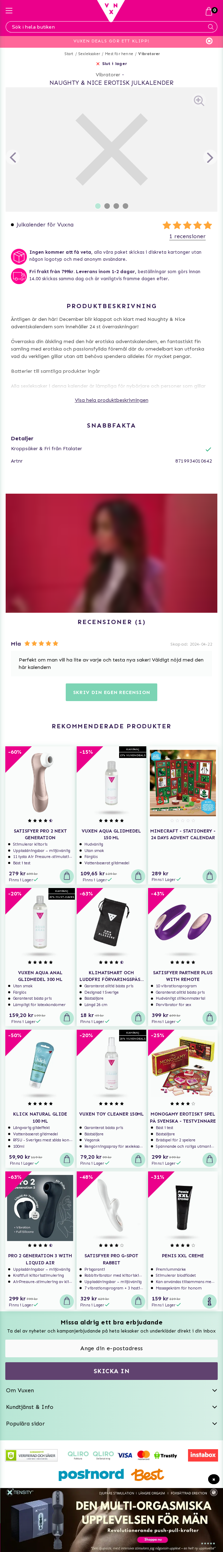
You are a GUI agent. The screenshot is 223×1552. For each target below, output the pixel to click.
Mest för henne (119, 54)
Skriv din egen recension (111, 692)
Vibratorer (149, 54)
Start (69, 54)
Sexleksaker (89, 54)
